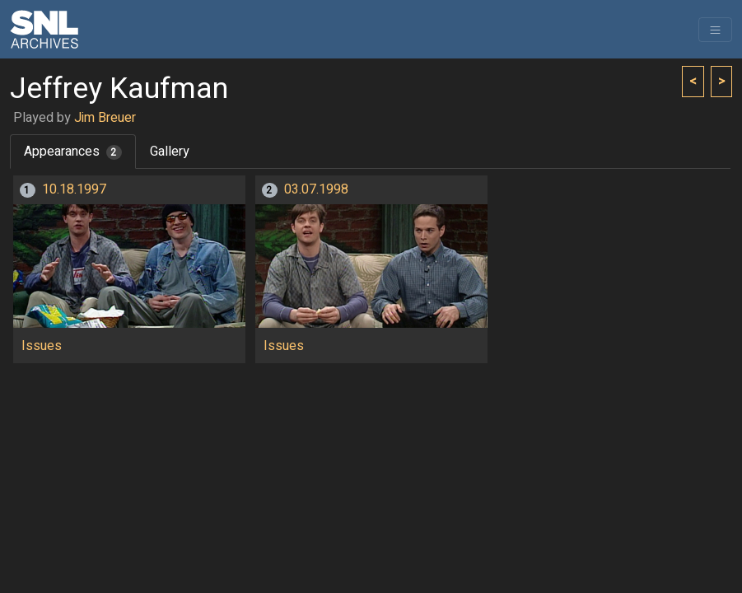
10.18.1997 (74, 189)
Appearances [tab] (73, 151)
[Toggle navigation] (715, 29)
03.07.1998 (316, 189)
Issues (41, 346)
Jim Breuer (105, 118)
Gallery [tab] (169, 151)
